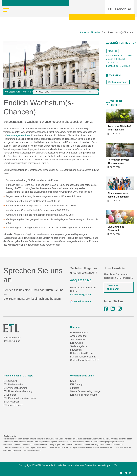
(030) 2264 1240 (80, 280)
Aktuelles (95, 32)
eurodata (74, 388)
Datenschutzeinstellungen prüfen (101, 465)
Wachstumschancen (118, 82)
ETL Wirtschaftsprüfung (15, 388)
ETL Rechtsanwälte (13, 384)
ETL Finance (9, 395)
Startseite (84, 32)
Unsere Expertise (79, 332)
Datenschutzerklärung (81, 353)
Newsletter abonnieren (113, 287)
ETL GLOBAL (10, 381)
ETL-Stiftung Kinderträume (83, 395)
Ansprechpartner (78, 336)
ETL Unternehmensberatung (17, 391)
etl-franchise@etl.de (80, 294)
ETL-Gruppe (76, 343)
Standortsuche (77, 339)
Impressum (76, 350)
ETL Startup (76, 384)
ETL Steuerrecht (11, 401)
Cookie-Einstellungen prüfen (84, 360)
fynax (73, 381)
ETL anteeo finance (13, 405)
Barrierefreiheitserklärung (83, 356)
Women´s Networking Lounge (85, 391)
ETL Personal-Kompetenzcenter (19, 398)
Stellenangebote (78, 346)
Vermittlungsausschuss (18, 135)
